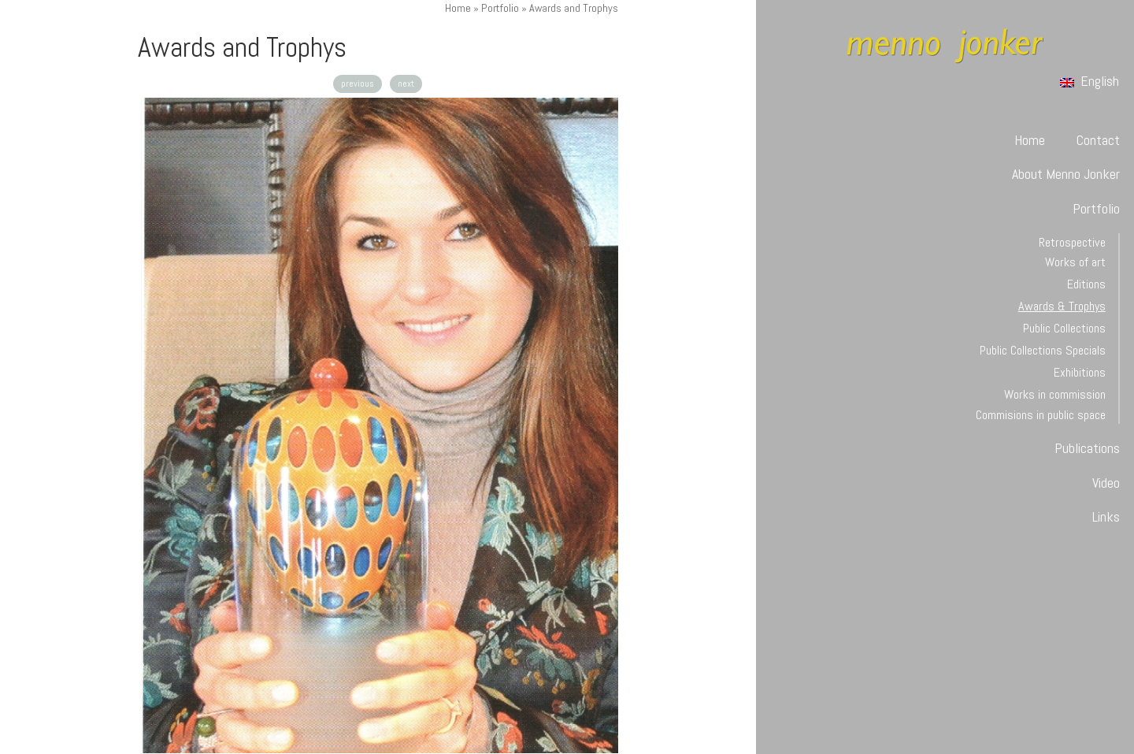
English (1089, 81)
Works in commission (1055, 394)
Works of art (1075, 262)
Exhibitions (1080, 372)
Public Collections (1064, 328)
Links (1106, 516)
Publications (1087, 448)
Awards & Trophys (1062, 306)
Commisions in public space (1041, 415)
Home (458, 8)
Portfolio (500, 8)
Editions (1086, 284)
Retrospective (1072, 242)
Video (1106, 483)
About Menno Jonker (1066, 174)
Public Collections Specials (1043, 350)
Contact (1098, 140)
